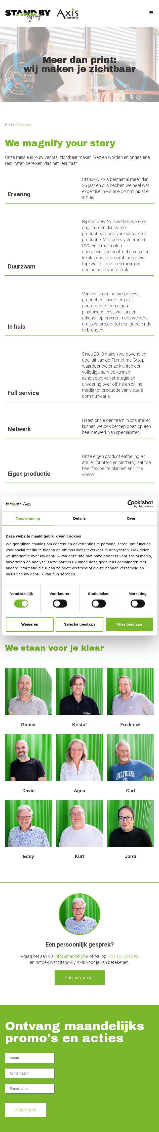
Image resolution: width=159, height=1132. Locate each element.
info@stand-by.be (71, 956)
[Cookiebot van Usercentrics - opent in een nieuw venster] (131, 504)
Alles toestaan (129, 624)
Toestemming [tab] (28, 518)
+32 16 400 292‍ (122, 956)
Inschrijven (25, 1109)
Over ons (25, 125)
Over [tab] (131, 518)
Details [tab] (79, 518)
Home (10, 125)
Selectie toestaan (79, 624)
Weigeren (29, 624)
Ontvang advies (80, 977)
